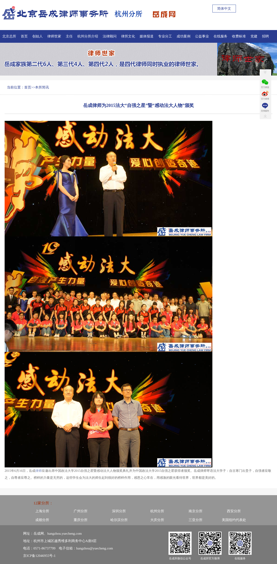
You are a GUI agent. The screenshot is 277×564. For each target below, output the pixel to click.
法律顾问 (110, 36)
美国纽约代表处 (234, 520)
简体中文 (224, 8)
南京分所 (195, 511)
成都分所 (42, 520)
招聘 (265, 36)
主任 (69, 36)
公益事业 (202, 36)
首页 (24, 36)
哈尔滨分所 (119, 520)
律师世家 (54, 36)
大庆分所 (157, 520)
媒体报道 (147, 36)
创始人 (37, 36)
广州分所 (80, 511)
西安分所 (234, 511)
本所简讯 (42, 87)
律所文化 (128, 36)
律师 (38, 471)
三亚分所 (195, 520)
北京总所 (9, 36)
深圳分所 (119, 511)
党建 (253, 36)
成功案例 (183, 36)
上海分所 (42, 511)
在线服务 (220, 36)
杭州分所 (157, 511)
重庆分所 (80, 520)
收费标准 (239, 36)
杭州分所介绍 (87, 36)
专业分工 (165, 36)
